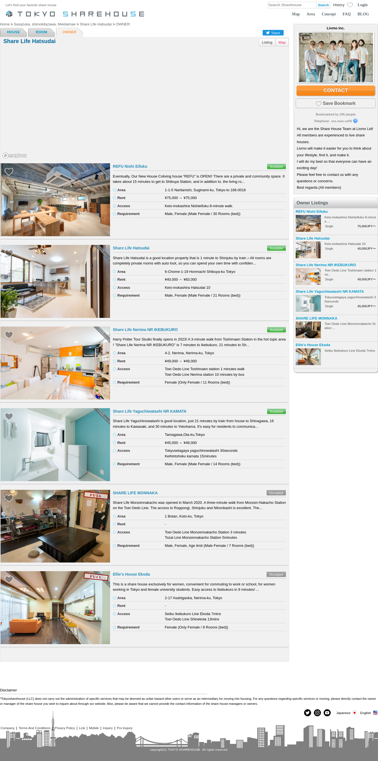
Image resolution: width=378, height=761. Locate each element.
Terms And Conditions (35, 728)
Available (276, 166)
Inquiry (108, 728)
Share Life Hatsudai (131, 248)
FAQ (347, 14)
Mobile (94, 728)
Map (296, 14)
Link (82, 728)
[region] (145, 104)
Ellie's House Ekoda (131, 574)
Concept (329, 14)
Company (8, 728)
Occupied (276, 493)
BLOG (363, 14)
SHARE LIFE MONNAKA (135, 493)
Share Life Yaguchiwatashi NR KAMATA (149, 411)
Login (363, 5)
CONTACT (335, 90)
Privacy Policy (65, 728)
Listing (267, 42)
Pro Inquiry (125, 728)
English (369, 713)
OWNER (69, 32)
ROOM (41, 32)
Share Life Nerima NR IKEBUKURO (145, 329)
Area (311, 14)
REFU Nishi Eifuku (130, 166)
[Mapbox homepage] (14, 155)
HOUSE (13, 32)
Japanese (347, 713)
